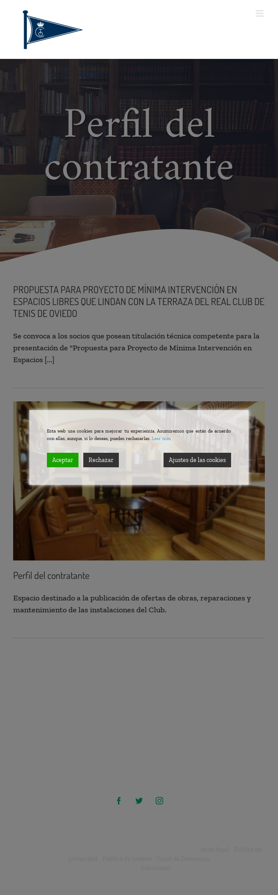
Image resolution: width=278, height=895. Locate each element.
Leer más (161, 438)
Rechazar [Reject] (101, 460)
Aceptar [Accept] (62, 460)
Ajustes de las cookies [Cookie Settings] (197, 460)
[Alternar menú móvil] (260, 13)
